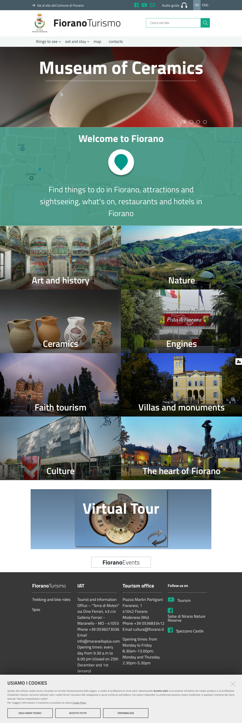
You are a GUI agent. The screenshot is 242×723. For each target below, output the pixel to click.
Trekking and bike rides (51, 603)
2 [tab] (191, 126)
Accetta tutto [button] (78, 713)
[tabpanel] (121, 90)
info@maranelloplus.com (98, 645)
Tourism (184, 604)
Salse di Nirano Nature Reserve (186, 622)
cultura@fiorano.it (148, 633)
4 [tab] (205, 126)
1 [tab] (184, 126)
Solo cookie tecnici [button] (30, 713)
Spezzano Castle (190, 635)
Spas (36, 613)
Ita (197, 5)
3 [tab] (198, 126)
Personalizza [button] (126, 713)
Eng (205, 5)
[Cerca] (205, 25)
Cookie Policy (79, 703)
